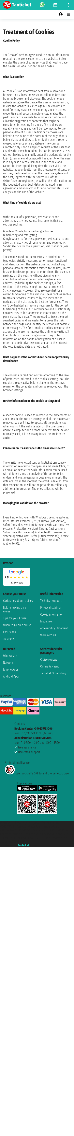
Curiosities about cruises (18, 601)
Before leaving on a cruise (14, 609)
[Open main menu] (68, 14)
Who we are (10, 656)
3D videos (8, 639)
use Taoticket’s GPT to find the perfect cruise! (37, 773)
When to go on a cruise (17, 625)
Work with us (48, 635)
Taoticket (23, 845)
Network (8, 663)
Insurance (46, 621)
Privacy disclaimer (50, 607)
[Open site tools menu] (68, 5)
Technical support (51, 601)
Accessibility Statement (54, 628)
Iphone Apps (10, 669)
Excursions (9, 632)
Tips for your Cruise (14, 618)
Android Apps (11, 676)
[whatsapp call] (42, 5)
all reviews (16, 582)
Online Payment (49, 666)
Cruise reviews (48, 659)
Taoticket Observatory (53, 673)
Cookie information (51, 614)
